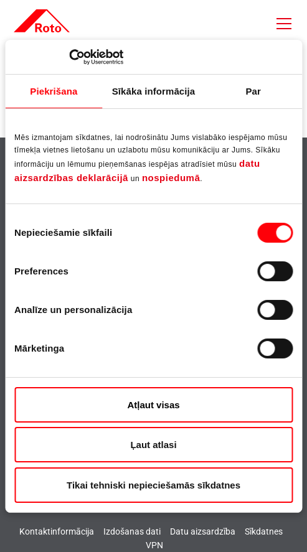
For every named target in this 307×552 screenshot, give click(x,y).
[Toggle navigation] (284, 23)
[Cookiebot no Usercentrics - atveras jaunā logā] (68, 57)
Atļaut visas (153, 405)
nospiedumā (171, 177)
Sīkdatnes (264, 531)
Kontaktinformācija (56, 531)
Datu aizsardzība (202, 531)
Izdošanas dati (132, 531)
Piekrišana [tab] (53, 91)
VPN (154, 545)
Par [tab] (253, 91)
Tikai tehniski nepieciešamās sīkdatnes (153, 485)
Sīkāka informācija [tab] (154, 91)
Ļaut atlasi (153, 444)
